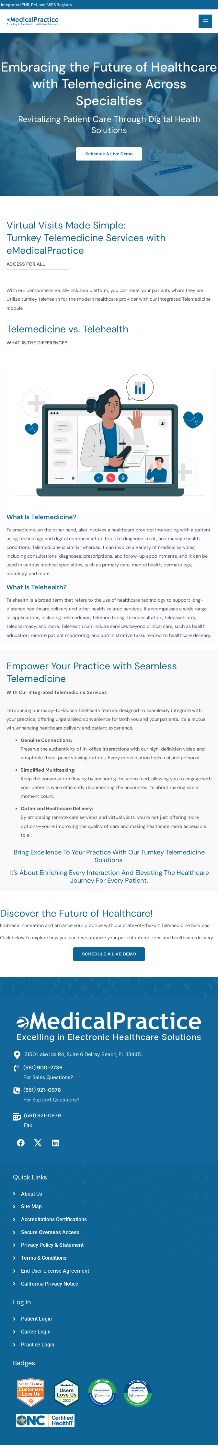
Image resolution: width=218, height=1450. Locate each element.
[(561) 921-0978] (16, 1095)
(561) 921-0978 (42, 1094)
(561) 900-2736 (43, 1072)
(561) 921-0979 (42, 1120)
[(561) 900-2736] (16, 1073)
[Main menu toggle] (205, 23)
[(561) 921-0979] (17, 1121)
